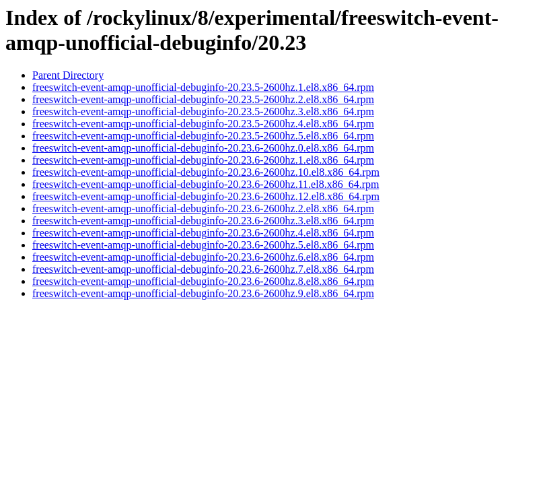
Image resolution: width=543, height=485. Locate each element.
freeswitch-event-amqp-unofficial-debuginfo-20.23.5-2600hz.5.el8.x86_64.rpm (203, 135)
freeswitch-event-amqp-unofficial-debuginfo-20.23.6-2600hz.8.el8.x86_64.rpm (203, 281)
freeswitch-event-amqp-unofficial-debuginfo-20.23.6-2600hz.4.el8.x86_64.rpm (203, 232)
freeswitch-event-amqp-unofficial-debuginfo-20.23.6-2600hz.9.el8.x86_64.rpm (203, 293)
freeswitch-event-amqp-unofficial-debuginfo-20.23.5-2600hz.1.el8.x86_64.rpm (203, 87)
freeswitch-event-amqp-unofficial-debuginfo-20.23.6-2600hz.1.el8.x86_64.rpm (203, 160)
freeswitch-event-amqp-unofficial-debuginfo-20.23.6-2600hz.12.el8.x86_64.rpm (205, 196)
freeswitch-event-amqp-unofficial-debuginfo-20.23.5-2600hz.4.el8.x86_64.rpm (203, 123)
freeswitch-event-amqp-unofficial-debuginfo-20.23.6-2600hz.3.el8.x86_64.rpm (203, 220)
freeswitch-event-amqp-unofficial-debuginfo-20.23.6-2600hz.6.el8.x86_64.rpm (203, 257)
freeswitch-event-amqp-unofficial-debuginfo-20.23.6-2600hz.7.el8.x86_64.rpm (203, 269)
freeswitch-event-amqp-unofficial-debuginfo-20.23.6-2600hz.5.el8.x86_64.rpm (203, 245)
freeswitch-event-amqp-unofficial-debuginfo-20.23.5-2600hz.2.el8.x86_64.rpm (203, 99)
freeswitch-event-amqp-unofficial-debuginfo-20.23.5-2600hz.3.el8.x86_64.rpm (203, 111)
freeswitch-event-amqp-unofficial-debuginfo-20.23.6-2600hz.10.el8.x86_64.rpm (205, 172)
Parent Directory (68, 75)
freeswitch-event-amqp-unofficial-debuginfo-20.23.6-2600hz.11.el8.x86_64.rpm (205, 184)
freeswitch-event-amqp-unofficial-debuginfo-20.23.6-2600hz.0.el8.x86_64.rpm (203, 148)
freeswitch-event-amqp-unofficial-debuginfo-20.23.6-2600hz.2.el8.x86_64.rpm (203, 208)
